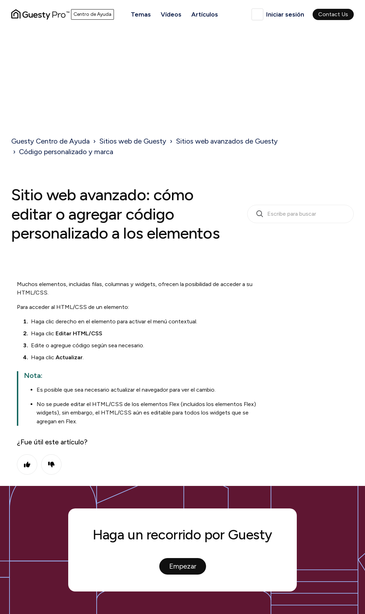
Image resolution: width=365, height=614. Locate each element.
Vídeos (171, 14)
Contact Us (333, 14)
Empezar (182, 566)
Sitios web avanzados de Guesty (227, 141)
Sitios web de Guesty (132, 141)
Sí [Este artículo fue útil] (27, 464)
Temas (141, 14)
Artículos (204, 14)
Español (257, 14)
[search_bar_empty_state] (300, 214)
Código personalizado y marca (66, 151)
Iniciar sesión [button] (285, 14)
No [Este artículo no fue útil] (51, 464)
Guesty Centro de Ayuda (50, 141)
